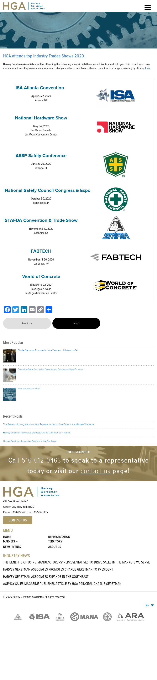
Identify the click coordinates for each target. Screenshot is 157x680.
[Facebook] (7, 310)
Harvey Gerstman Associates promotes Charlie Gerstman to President (58, 569)
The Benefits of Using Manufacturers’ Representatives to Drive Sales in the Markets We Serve (76, 562)
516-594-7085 (40, 512)
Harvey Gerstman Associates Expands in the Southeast (46, 576)
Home (7, 536)
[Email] (32, 310)
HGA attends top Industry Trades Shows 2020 (43, 55)
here (147, 68)
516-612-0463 (41, 460)
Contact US (18, 520)
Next (76, 323)
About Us (54, 546)
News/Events (12, 546)
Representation (59, 536)
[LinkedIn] (24, 310)
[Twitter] (15, 310)
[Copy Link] (40, 310)
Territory (55, 541)
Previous (27, 323)
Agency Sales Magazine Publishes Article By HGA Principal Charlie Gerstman (62, 583)
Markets (9, 541)
